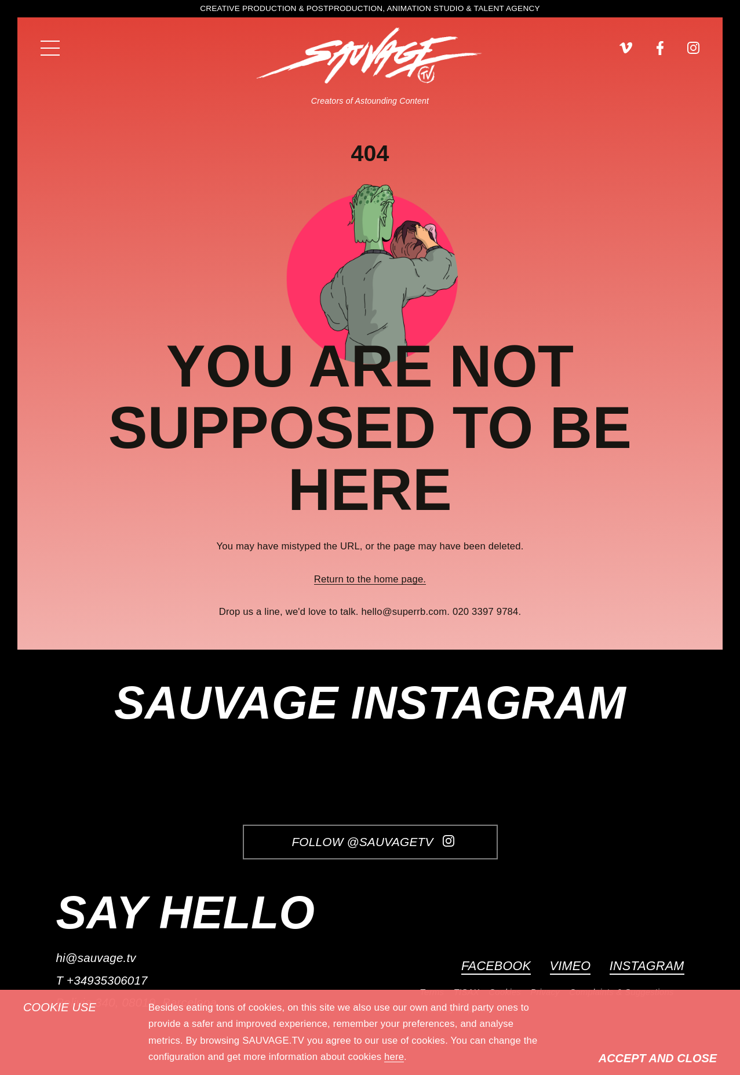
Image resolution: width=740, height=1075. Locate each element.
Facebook (496, 966)
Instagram (647, 966)
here (394, 1056)
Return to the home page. (370, 579)
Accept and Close (658, 1058)
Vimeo (570, 966)
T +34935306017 (101, 980)
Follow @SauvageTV (372, 841)
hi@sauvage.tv (96, 957)
